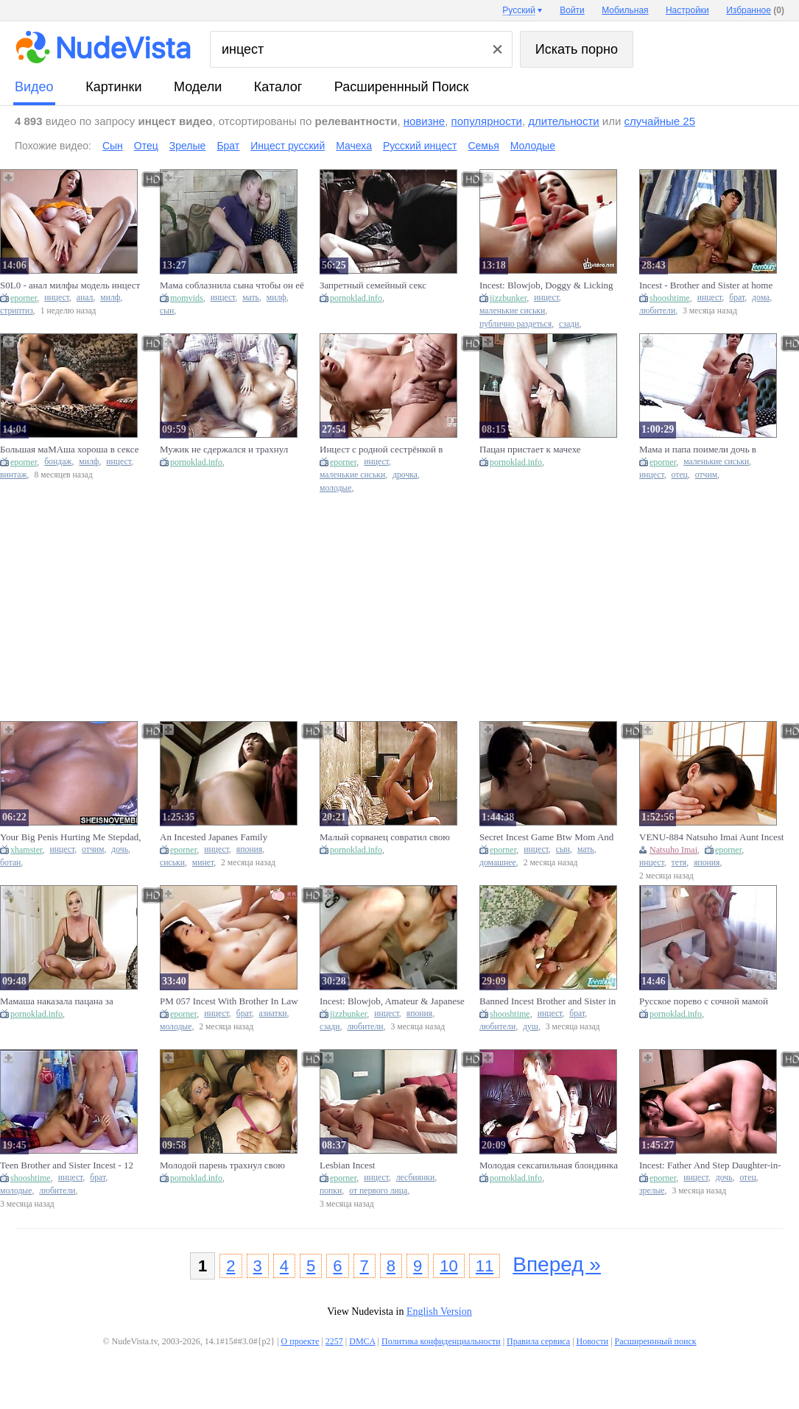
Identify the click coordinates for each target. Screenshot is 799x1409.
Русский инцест (420, 146)
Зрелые (187, 146)
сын (167, 311)
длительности (563, 121)
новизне (424, 121)
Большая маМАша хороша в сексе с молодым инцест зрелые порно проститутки (69, 449)
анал (85, 297)
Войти (572, 10)
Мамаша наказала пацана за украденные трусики (56, 1001)
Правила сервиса (538, 1341)
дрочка (405, 475)
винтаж (13, 475)
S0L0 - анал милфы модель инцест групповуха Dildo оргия (70, 285)
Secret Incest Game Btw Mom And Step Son (546, 837)
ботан (10, 862)
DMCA (362, 1341)
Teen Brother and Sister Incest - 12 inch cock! (66, 1165)
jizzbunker (508, 298)
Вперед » (557, 1264)
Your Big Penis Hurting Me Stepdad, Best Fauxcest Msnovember (70, 837)
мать (250, 297)
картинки (113, 86)
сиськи (172, 862)
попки (331, 1191)
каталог (278, 86)
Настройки (687, 10)
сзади (569, 324)
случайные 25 (660, 121)
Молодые (532, 146)
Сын (112, 146)
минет (203, 862)
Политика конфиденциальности (441, 1341)
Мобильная (625, 10)
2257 (334, 1341)
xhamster (26, 850)
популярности (486, 121)
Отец (146, 146)
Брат (228, 146)
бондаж (57, 461)
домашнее (497, 862)
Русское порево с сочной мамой (703, 1001)
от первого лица (378, 1191)
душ (530, 1027)
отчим (706, 475)
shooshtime (670, 298)
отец (680, 475)
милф (110, 297)
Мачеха (354, 146)
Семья (483, 146)
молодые (335, 488)
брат (737, 297)
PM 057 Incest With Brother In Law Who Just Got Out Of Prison (229, 1001)
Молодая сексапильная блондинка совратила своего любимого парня (549, 1165)
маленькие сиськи (512, 311)
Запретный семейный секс (373, 285)
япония (249, 849)
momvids (186, 298)
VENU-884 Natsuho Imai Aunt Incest (711, 836)
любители (657, 311)
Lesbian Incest (347, 1165)
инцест (56, 297)
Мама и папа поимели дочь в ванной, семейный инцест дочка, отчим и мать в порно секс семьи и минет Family (709, 449)
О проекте (300, 1341)
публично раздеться (515, 324)
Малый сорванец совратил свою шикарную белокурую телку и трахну (385, 837)
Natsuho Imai (673, 850)
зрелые (652, 1191)
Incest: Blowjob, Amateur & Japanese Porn (392, 1001)
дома (761, 297)
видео (34, 86)
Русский (518, 10)
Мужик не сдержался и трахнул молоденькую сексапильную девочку (224, 449)
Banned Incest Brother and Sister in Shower (547, 1001)
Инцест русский (287, 146)
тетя (679, 862)
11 (484, 1266)
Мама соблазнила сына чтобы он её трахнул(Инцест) (232, 285)
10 (448, 1266)
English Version (439, 1311)
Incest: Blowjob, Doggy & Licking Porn (546, 285)
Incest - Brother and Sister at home (705, 285)
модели (198, 86)
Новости (593, 1341)
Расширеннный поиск (401, 86)
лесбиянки (415, 1177)
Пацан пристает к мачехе (530, 449)
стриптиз (16, 311)
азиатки (273, 1013)
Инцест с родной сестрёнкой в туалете (381, 449)
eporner (23, 298)
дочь (119, 849)
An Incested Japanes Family (213, 836)
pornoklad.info (356, 298)
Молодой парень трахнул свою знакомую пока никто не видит (222, 1165)
